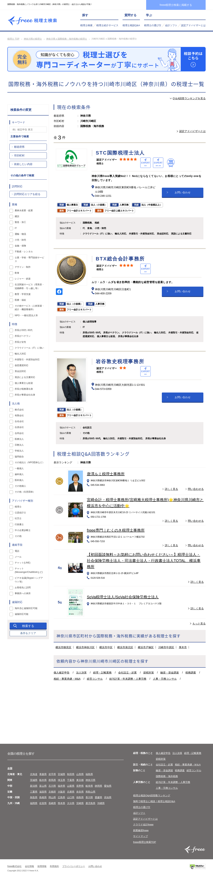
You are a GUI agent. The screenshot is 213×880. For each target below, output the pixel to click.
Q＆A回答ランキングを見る (189, 98)
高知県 (107, 797)
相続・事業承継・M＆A (188, 764)
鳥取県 (33, 797)
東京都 (80, 780)
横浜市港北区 (125, 647)
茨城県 (33, 780)
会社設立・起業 (127, 672)
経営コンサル (95, 678)
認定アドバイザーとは (193, 25)
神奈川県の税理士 (33, 38)
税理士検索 (86, 25)
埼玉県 (61, 780)
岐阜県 (89, 785)
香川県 (89, 797)
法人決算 (81, 672)
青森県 (43, 774)
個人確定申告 (61, 672)
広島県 (61, 797)
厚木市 (183, 647)
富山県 (43, 785)
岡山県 (52, 797)
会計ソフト (171, 25)
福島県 (89, 774)
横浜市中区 (106, 647)
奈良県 (80, 791)
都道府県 (19, 146)
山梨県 (70, 785)
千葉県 (70, 780)
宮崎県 (80, 803)
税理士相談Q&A (131, 25)
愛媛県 (98, 797)
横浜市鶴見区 (63, 647)
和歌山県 (90, 791)
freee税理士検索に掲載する (176, 4)
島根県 (43, 797)
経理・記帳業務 (102, 672)
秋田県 (70, 774)
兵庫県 (70, 791)
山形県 (80, 774)
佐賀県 (43, 803)
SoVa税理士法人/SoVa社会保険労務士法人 (123, 597)
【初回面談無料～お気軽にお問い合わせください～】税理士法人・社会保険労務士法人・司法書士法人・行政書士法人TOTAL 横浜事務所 (144, 560)
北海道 (33, 774)
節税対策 (148, 672)
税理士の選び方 (152, 25)
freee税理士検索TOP (144, 842)
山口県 (70, 797)
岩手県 (52, 774)
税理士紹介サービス (107, 25)
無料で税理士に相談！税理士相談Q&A (154, 801)
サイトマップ (140, 836)
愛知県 (107, 785)
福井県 (61, 785)
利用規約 (54, 866)
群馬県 (52, 780)
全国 (9, 768)
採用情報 (41, 866)
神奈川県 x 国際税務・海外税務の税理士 (66, 38)
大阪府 (61, 791)
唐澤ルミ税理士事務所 (106, 474)
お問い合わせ (183, 192)
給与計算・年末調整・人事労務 (127, 678)
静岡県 (98, 785)
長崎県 (52, 803)
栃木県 (43, 780)
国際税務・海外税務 (167, 776)
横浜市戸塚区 (146, 647)
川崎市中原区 (166, 647)
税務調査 (190, 672)
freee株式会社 (14, 866)
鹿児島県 (90, 803)
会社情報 (29, 866)
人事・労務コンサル (165, 678)
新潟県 (33, 785)
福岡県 (33, 803)
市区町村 (19, 155)
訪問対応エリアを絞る (27, 194)
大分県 (70, 803)
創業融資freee (141, 830)
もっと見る (199, 623)
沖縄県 (101, 803)
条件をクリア (28, 633)
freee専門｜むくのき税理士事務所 (116, 530)
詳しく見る (171, 489)
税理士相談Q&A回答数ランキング (151, 795)
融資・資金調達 (169, 672)
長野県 (80, 785)
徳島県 (80, 797)
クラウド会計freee (143, 824)
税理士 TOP (13, 38)
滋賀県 (43, 791)
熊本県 (61, 803)
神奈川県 (90, 780)
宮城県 (61, 774)
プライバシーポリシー (73, 866)
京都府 (52, 791)
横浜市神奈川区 (85, 647)
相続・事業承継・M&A (67, 678)
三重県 (33, 791)
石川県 (52, 785)
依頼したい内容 (23, 164)
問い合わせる (196, 489)
